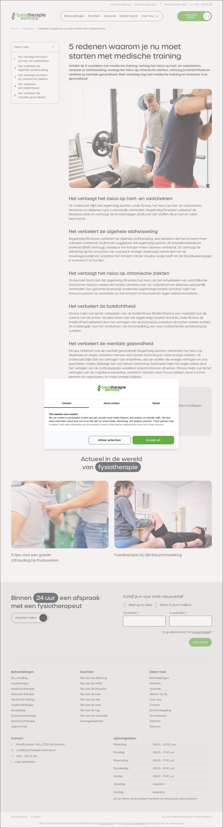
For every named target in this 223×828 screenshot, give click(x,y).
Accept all (153, 440)
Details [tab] (156, 403)
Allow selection (109, 440)
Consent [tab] (66, 403)
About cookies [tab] (112, 403)
